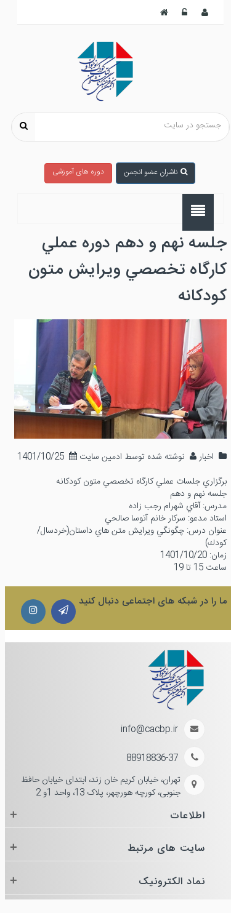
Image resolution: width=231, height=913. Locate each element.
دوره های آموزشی (73, 171)
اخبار (200, 457)
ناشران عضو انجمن (150, 172)
